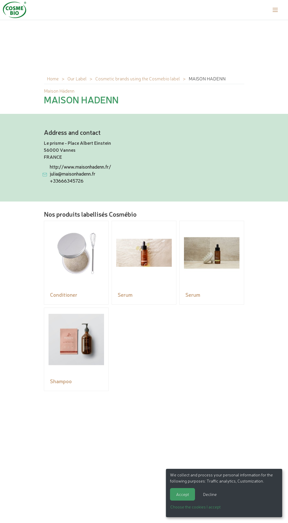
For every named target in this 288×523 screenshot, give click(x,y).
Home (53, 78)
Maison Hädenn (59, 90)
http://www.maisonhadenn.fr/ (80, 166)
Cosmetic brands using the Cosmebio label (137, 78)
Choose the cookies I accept (195, 506)
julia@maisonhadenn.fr (72, 173)
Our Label (77, 78)
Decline (210, 494)
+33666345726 (66, 180)
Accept (182, 494)
